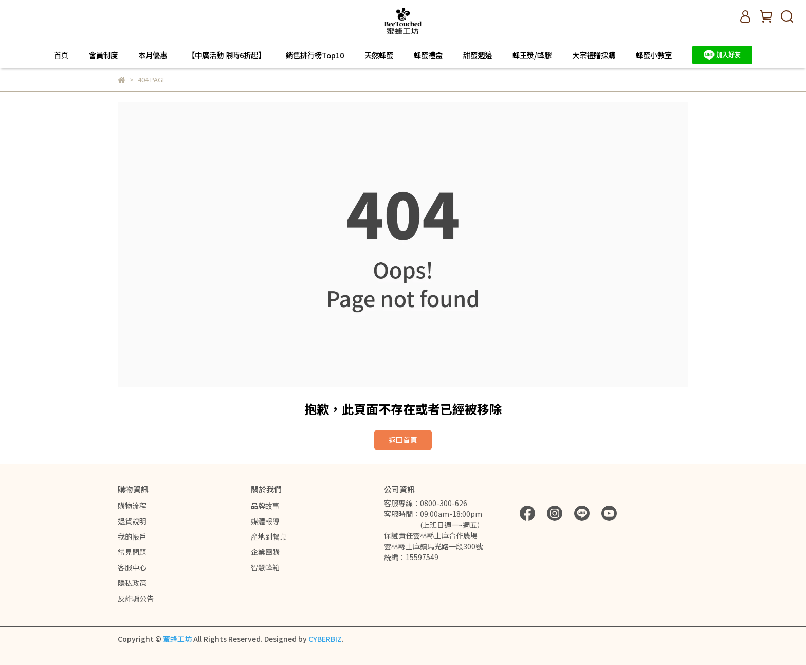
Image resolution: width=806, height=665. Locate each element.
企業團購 (265, 552)
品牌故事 (265, 505)
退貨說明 (132, 521)
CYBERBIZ (325, 639)
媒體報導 (265, 521)
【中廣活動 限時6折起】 (226, 55)
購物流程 (132, 505)
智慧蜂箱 (265, 567)
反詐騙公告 (136, 598)
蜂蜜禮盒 (428, 55)
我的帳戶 (132, 536)
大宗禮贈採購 (593, 55)
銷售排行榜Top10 (315, 55)
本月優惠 (152, 55)
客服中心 (132, 567)
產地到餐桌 (269, 536)
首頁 (61, 55)
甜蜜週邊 (477, 55)
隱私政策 (132, 583)
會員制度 (103, 55)
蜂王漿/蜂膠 (532, 55)
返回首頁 (403, 440)
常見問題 (132, 552)
